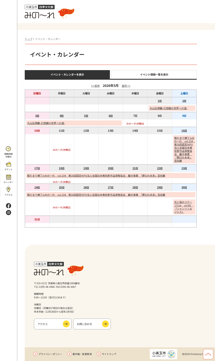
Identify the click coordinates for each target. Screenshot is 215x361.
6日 (111, 115)
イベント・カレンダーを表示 (67, 74)
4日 (62, 115)
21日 (135, 168)
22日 (160, 168)
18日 (61, 168)
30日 (184, 187)
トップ (28, 39)
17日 (37, 168)
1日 (160, 101)
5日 (86, 115)
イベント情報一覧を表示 (154, 74)
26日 (86, 187)
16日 (184, 130)
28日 (135, 187)
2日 (184, 101)
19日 (86, 168)
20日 (110, 168)
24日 (37, 187)
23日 (184, 168)
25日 (61, 187)
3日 (37, 115)
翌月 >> (126, 86)
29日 (160, 187)
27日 (110, 187)
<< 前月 (95, 86)
